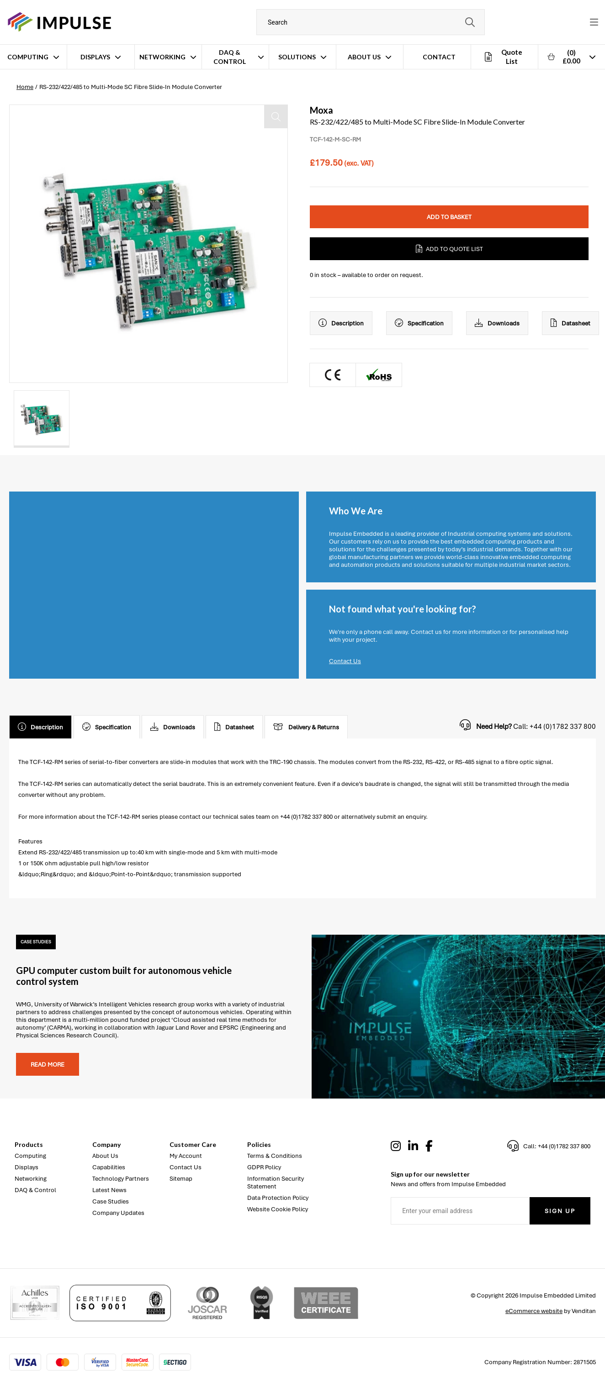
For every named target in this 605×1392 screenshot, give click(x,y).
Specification (419, 323)
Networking (162, 57)
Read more (47, 1064)
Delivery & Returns (306, 727)
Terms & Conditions (274, 1156)
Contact (439, 57)
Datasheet (570, 323)
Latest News (109, 1190)
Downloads (497, 323)
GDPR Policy (264, 1167)
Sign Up (560, 1211)
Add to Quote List (449, 248)
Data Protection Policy (277, 1198)
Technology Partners (120, 1179)
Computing (27, 57)
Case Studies (110, 1201)
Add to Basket (449, 217)
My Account (186, 1156)
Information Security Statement (275, 1182)
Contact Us (345, 661)
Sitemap (181, 1179)
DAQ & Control (229, 56)
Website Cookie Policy (277, 1209)
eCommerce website (534, 1311)
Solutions (297, 57)
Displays (95, 57)
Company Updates (118, 1213)
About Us (364, 57)
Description (341, 323)
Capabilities (108, 1167)
